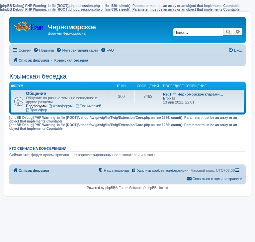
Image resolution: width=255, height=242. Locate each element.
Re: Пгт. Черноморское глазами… (193, 94)
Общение (36, 93)
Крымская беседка (38, 76)
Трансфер (36, 110)
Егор (167, 98)
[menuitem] (43, 50)
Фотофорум (60, 106)
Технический (89, 106)
